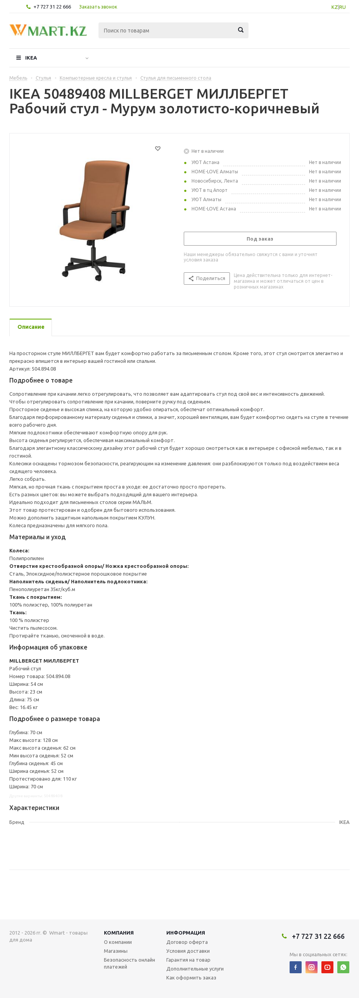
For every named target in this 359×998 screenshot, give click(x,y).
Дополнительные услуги (195, 968)
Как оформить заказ (191, 977)
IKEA (31, 57)
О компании (118, 942)
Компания (119, 932)
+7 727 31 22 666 (52, 6)
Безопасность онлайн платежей (129, 963)
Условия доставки (188, 951)
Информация (185, 932)
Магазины (116, 951)
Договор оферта (187, 942)
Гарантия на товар (188, 959)
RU (342, 7)
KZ (334, 7)
